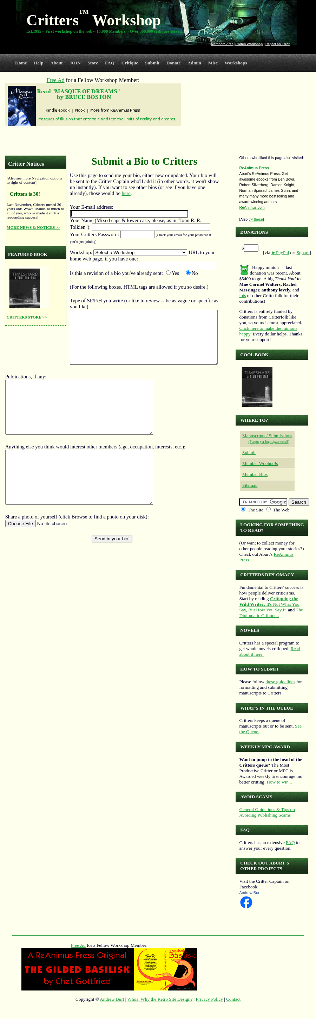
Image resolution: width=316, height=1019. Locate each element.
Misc (213, 62)
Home (21, 62)
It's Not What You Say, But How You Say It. (269, 604)
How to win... (279, 782)
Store (93, 62)
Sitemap (249, 485)
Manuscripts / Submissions (267, 435)
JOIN (75, 62)
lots (242, 295)
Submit (152, 62)
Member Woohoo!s (260, 463)
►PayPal (280, 252)
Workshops (236, 62)
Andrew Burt (250, 893)
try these (256, 219)
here (126, 193)
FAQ (109, 62)
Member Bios (255, 474)
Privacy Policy (209, 999)
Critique (129, 62)
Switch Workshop (249, 44)
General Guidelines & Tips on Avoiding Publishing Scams (267, 812)
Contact (233, 999)
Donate (173, 62)
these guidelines (280, 681)
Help (38, 62)
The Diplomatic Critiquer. (271, 612)
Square (303, 252)
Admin (194, 62)
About (56, 62)
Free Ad (78, 945)
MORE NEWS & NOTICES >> (33, 227)
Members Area (222, 44)
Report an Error (277, 44)
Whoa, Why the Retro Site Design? (160, 999)
